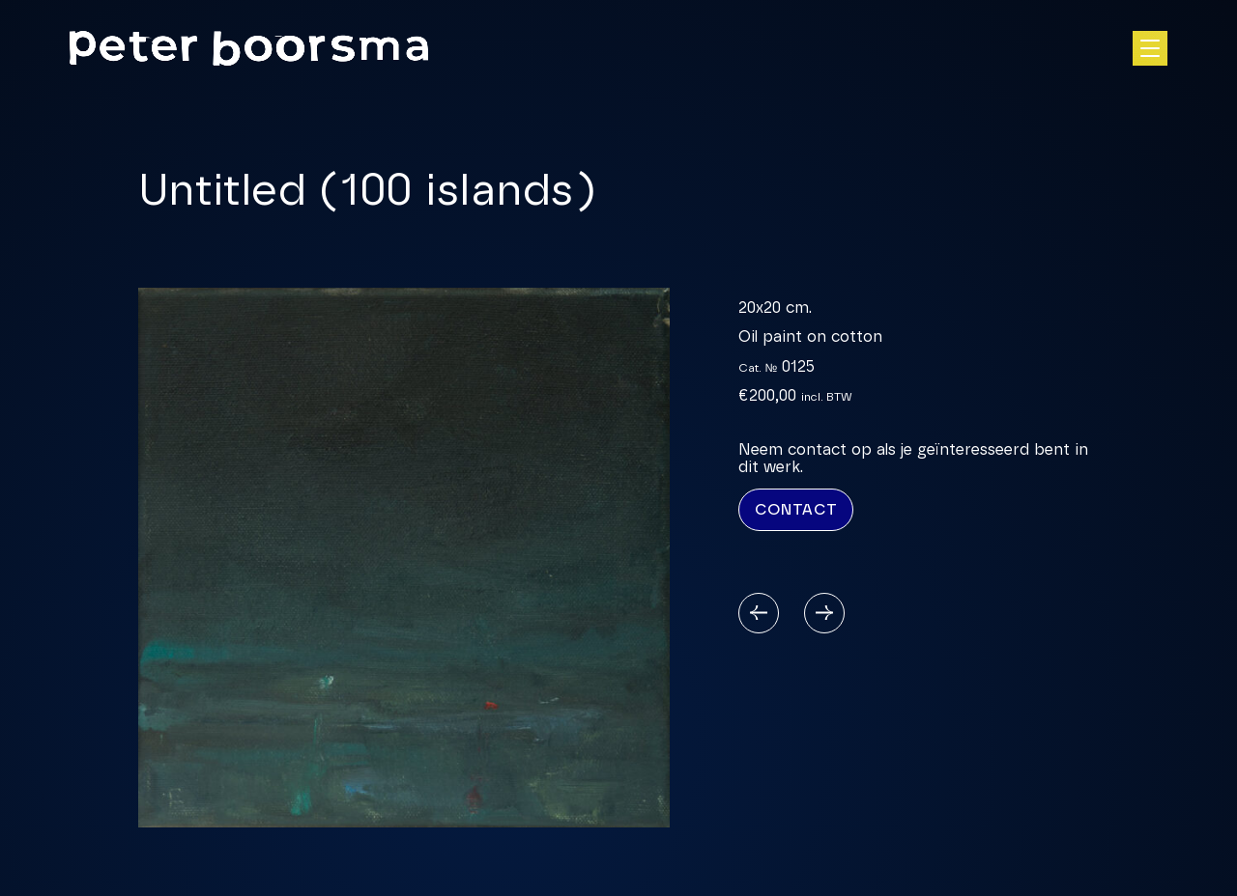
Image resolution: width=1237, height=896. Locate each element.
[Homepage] (249, 48)
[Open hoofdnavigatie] (1150, 48)
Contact (796, 510)
